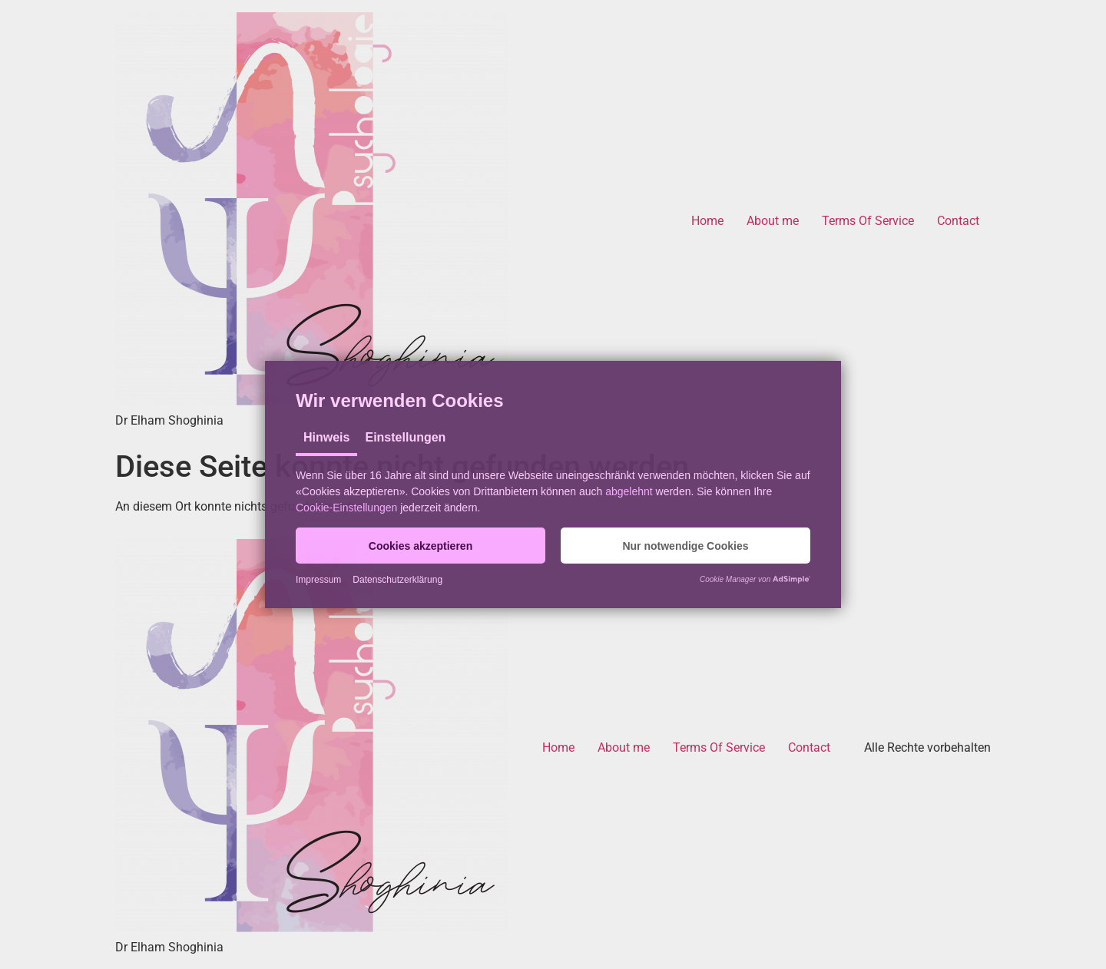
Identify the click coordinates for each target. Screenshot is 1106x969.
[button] (420, 545)
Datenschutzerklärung (397, 579)
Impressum (318, 579)
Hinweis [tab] (326, 437)
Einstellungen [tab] (405, 437)
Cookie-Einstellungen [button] (346, 507)
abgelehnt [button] (629, 491)
